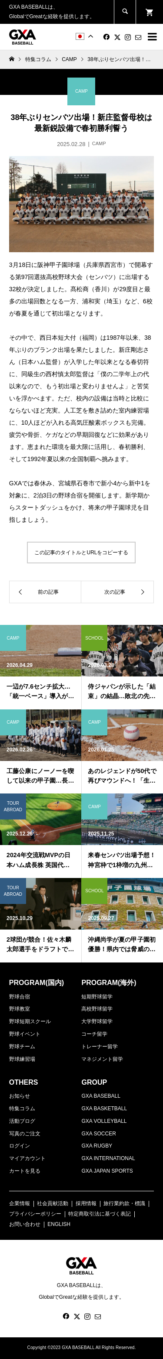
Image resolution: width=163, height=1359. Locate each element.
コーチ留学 (94, 1034)
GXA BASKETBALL (104, 1108)
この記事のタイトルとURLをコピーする (81, 552)
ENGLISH (58, 1224)
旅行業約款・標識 (124, 1203)
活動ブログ (22, 1121)
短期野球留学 (97, 997)
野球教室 (19, 1009)
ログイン (19, 1146)
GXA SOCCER (98, 1134)
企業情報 (19, 1203)
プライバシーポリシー (35, 1214)
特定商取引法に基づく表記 (99, 1214)
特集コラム (22, 1108)
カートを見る (24, 1171)
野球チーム (22, 1047)
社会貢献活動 (52, 1203)
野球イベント (24, 1034)
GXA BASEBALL (100, 1096)
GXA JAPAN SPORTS (107, 1171)
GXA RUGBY (96, 1146)
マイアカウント (27, 1158)
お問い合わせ (24, 1224)
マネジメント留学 (102, 1059)
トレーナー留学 (99, 1047)
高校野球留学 (97, 1009)
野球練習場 (22, 1059)
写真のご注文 (24, 1134)
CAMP (69, 59)
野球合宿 (19, 997)
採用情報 (86, 1203)
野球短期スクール (30, 1021)
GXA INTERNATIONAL (108, 1158)
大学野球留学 (97, 1021)
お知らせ (19, 1096)
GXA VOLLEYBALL (103, 1121)
